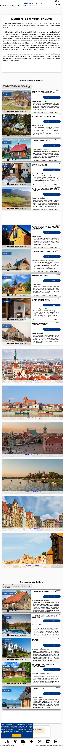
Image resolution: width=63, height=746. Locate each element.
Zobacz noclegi (51, 97)
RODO (3, 733)
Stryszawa (6, 302)
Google (30, 724)
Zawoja (5, 94)
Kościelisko (6, 618)
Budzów (5, 118)
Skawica (5, 191)
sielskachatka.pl (31, 3)
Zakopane (6, 690)
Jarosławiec (6, 642)
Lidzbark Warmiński (9, 593)
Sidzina (5, 253)
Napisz (60, 745)
